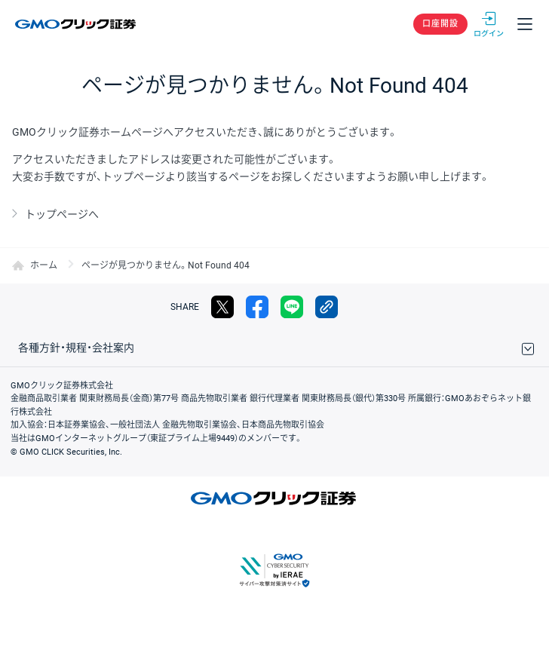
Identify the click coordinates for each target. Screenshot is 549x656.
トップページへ (62, 214)
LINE (292, 307)
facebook (257, 307)
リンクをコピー (326, 307)
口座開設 (440, 24)
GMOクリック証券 (76, 24)
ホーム (43, 265)
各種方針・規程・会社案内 (76, 348)
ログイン (489, 24)
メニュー (525, 24)
